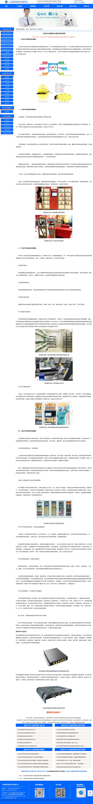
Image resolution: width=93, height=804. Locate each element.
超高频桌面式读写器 (7, 49)
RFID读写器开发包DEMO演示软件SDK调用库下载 (68, 767)
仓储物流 (7, 93)
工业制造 (7, 87)
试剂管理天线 (47, 800)
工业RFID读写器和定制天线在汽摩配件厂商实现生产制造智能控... (33, 760)
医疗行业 (7, 80)
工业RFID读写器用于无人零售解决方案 (65, 736)
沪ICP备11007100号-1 (11, 790)
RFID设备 (29, 800)
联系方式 (86, 6)
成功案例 (7, 111)
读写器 (24, 800)
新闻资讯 (33, 6)
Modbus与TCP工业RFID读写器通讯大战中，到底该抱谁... (70, 763)
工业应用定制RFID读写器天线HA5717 (26, 729)
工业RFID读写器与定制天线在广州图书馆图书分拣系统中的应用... (33, 767)
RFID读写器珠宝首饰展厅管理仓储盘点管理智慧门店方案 (70, 746)
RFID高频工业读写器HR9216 (24, 742)
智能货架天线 (69, 800)
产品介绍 (46, 6)
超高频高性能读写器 (7, 39)
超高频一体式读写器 (7, 46)
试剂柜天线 (63, 800)
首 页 (27, 29)
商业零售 (7, 100)
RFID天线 (7, 65)
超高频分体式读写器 (7, 42)
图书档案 (7, 77)
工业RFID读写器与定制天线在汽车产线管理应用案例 (30, 757)
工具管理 (7, 83)
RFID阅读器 (40, 800)
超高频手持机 (34, 800)
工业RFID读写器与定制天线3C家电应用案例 (28, 753)
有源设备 (7, 68)
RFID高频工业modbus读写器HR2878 (26, 739)
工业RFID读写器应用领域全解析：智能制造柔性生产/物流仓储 (71, 753)
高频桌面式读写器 (7, 55)
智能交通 (7, 96)
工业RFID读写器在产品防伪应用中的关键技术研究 (36, 775)
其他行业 (7, 103)
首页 (6, 6)
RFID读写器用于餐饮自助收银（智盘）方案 (66, 742)
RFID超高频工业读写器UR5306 (25, 736)
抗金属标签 (52, 800)
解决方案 (60, 6)
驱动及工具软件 (7, 133)
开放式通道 (7, 59)
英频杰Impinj (15, 800)
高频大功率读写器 (7, 33)
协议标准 (7, 123)
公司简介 (20, 6)
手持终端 (7, 52)
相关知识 (7, 119)
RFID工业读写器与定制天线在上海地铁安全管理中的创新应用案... (33, 763)
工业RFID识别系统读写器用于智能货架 (65, 729)
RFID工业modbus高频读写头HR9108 (26, 732)
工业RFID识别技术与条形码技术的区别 (33, 778)
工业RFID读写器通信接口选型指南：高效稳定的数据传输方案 (71, 757)
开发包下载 (7, 129)
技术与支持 (73, 6)
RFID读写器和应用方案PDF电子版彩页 (55, 771)
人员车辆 (7, 90)
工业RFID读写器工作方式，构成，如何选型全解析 (68, 760)
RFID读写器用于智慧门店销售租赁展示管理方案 (67, 739)
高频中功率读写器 (7, 36)
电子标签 (7, 62)
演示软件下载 (7, 126)
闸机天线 (58, 800)
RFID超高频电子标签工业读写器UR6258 (27, 746)
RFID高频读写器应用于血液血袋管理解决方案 (67, 732)
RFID (53, 49)
